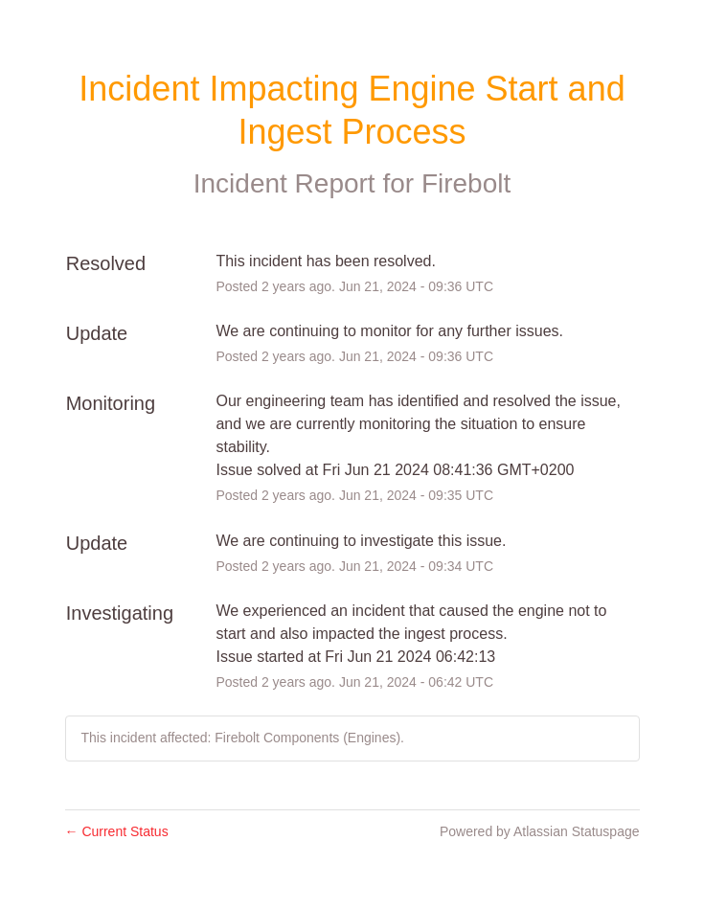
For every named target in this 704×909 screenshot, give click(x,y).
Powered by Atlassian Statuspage (540, 831)
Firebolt (466, 183)
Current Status (117, 831)
